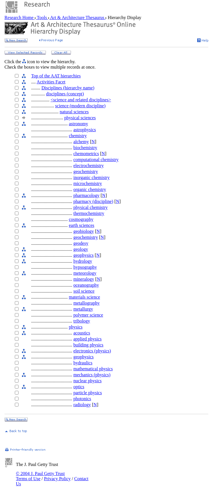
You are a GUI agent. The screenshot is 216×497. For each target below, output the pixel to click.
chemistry (78, 135)
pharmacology (86, 195)
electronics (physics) (92, 350)
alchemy (81, 141)
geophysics (83, 255)
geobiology (83, 231)
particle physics (87, 392)
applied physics (87, 338)
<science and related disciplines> (80, 99)
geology (80, 249)
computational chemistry (96, 159)
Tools (42, 17)
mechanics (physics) (91, 374)
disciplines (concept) (65, 93)
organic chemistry (89, 189)
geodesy (80, 243)
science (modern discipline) (80, 105)
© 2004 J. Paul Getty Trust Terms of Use (40, 476)
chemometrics (86, 153)
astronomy (78, 123)
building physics (88, 344)
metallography (86, 303)
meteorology (84, 273)
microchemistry (87, 183)
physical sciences (80, 117)
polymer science (88, 315)
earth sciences (81, 225)
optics (78, 386)
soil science (83, 291)
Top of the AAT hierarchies (56, 75)
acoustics (81, 332)
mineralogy (83, 279)
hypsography (85, 267)
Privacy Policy (57, 478)
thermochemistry (88, 213)
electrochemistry (88, 165)
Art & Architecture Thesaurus (77, 17)
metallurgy (83, 309)
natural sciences (74, 111)
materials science (84, 297)
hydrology (82, 261)
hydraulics (82, 362)
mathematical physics (93, 368)
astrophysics (84, 129)
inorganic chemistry (91, 177)
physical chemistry (90, 207)
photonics (82, 398)
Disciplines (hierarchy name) (67, 87)
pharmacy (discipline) (93, 201)
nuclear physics (87, 380)
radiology (82, 404)
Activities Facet (51, 81)
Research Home (20, 17)
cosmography (81, 219)
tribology (81, 321)
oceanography (86, 285)
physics (75, 327)
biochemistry (85, 147)
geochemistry (85, 171)
